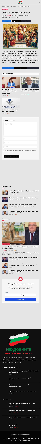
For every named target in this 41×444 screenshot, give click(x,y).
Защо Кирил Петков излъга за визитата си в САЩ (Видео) (22, 410)
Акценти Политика (6, 244)
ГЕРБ (9, 438)
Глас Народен (5, 9)
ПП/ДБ (13, 438)
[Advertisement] (20, 173)
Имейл (7, 292)
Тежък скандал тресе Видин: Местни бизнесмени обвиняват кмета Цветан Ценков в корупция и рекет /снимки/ (30, 91)
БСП (29, 438)
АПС (16, 440)
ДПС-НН (25, 438)
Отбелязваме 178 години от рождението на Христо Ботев (22, 391)
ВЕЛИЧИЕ (37, 438)
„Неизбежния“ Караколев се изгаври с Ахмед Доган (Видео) (23, 417)
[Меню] (2, 2)
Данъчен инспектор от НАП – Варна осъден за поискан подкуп (10, 110)
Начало (5, 438)
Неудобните (8, 15)
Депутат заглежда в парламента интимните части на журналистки (21, 424)
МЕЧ (12, 440)
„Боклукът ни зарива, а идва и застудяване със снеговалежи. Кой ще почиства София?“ (23, 212)
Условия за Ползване (26, 440)
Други (19, 440)
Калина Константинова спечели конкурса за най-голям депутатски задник (22, 404)
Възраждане (18, 438)
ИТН (32, 438)
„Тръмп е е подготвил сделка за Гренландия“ (20, 378)
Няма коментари (6, 17)
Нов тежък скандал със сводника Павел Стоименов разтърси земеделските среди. (23, 372)
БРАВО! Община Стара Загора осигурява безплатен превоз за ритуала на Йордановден (23, 385)
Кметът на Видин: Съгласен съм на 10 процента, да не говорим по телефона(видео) (24, 191)
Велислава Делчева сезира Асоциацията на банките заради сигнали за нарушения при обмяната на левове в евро (10, 91)
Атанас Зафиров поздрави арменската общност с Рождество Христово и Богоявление (23, 198)
